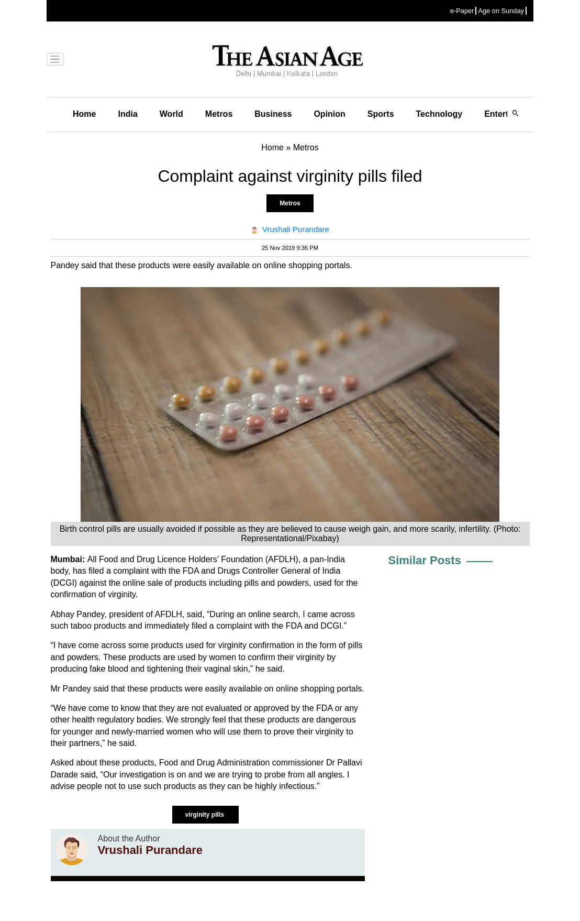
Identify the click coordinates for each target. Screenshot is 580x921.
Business (273, 113)
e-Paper (462, 11)
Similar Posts (424, 560)
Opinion (329, 113)
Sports (380, 113)
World (171, 113)
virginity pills (205, 814)
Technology (439, 113)
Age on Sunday (501, 11)
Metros (218, 113)
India (127, 113)
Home (84, 113)
